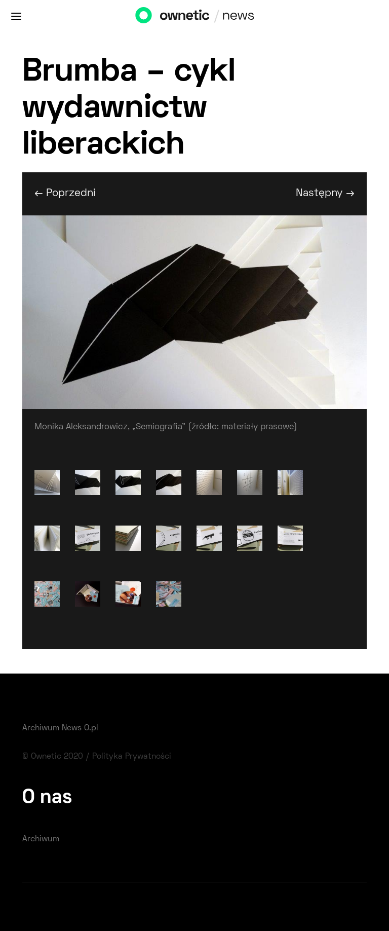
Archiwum (40, 839)
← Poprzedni (65, 193)
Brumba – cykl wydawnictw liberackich (129, 109)
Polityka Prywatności (131, 756)
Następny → (325, 193)
